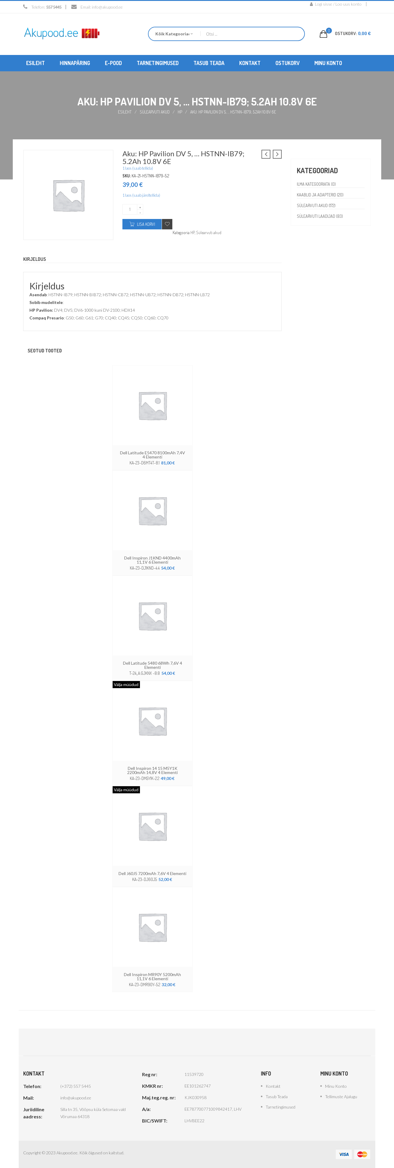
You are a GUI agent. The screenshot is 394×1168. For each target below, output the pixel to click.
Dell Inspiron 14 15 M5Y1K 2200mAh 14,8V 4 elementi (152, 770)
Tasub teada (277, 1096)
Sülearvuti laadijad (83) (320, 216)
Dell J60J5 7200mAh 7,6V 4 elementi (152, 873)
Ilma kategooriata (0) (316, 184)
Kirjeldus (34, 259)
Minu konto (336, 1086)
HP (180, 111)
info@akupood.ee (107, 7)
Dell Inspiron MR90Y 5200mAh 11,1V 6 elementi (152, 976)
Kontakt (273, 1086)
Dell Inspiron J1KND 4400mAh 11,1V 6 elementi (152, 560)
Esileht (125, 111)
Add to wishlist (167, 224)
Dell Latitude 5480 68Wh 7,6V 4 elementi (152, 665)
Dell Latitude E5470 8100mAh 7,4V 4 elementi (152, 454)
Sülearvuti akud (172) (316, 205)
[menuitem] (35, 63)
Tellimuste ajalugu (341, 1096)
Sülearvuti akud (155, 111)
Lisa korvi (146, 224)
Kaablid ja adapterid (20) (320, 194)
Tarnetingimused (280, 1106)
